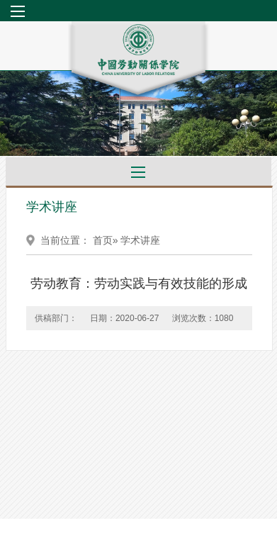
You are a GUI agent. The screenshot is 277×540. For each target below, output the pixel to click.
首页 (103, 240)
